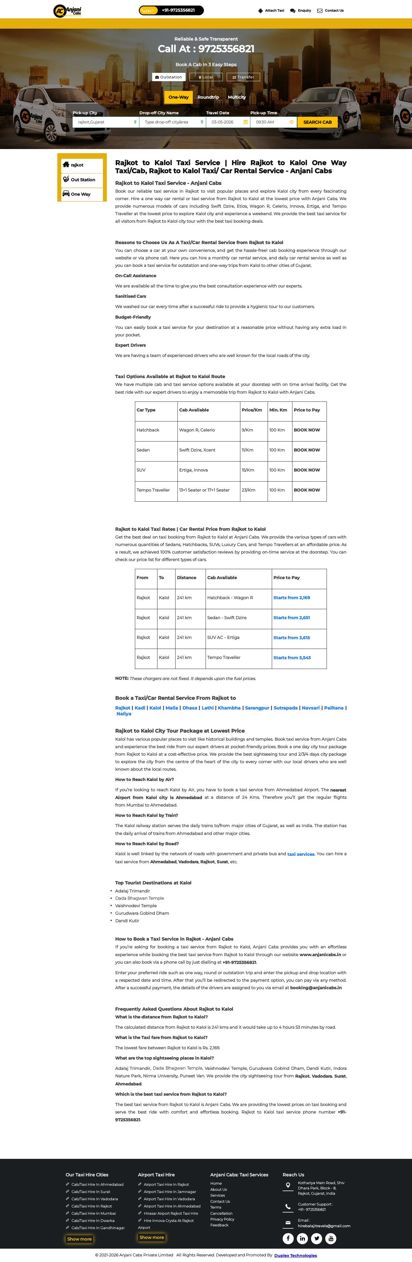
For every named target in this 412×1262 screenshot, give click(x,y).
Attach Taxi (271, 10)
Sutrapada (286, 708)
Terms (215, 1207)
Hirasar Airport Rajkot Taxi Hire (171, 1213)
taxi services (301, 854)
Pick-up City (85, 112)
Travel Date (217, 112)
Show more (79, 1239)
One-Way (179, 97)
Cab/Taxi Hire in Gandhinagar (98, 1228)
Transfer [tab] (243, 77)
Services (217, 1195)
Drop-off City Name (159, 112)
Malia (172, 708)
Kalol (155, 708)
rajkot (73, 165)
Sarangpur (257, 708)
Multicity (237, 97)
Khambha (229, 708)
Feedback (219, 1225)
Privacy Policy (222, 1219)
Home (216, 1183)
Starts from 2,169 (291, 597)
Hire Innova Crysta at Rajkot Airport (166, 1224)
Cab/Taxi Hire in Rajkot (91, 1206)
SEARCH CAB (318, 122)
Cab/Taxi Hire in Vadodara (94, 1199)
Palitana (334, 708)
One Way (76, 194)
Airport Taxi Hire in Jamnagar (170, 1191)
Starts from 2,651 (291, 617)
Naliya (124, 713)
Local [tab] (206, 77)
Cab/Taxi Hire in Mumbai (93, 1213)
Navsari (311, 708)
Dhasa (189, 708)
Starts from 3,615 (291, 637)
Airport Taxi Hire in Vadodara (169, 1199)
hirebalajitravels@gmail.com (324, 1226)
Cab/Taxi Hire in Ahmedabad (97, 1184)
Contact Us (330, 10)
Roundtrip (208, 97)
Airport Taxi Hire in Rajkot (166, 1184)
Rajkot (122, 708)
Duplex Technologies (295, 1255)
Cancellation (221, 1213)
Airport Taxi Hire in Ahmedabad (172, 1206)
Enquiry (300, 10)
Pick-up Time (263, 112)
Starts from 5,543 (292, 657)
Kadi (140, 708)
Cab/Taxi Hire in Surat (90, 1191)
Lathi (208, 708)
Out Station (79, 180)
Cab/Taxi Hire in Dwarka (93, 1220)
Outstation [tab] (168, 77)
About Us (218, 1189)
